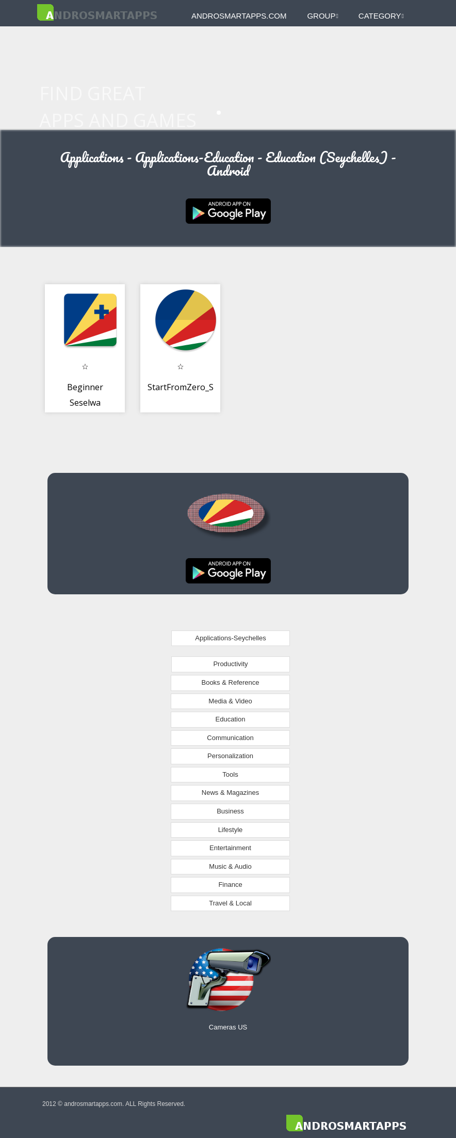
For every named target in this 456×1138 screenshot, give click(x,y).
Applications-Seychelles (230, 638)
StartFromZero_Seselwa (194, 387)
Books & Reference (230, 682)
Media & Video (230, 701)
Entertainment (230, 848)
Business (230, 811)
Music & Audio (230, 866)
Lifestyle (230, 830)
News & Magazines (230, 792)
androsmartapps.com (238, 15)
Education (231, 719)
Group (322, 15)
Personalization (230, 756)
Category (381, 15)
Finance (230, 884)
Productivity (230, 664)
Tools (230, 774)
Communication (230, 738)
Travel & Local (230, 903)
